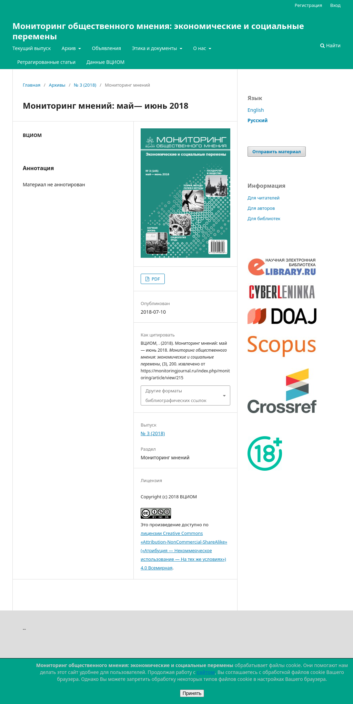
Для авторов (261, 208)
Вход (335, 5)
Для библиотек (264, 218)
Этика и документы (155, 48)
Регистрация (308, 5)
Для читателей (264, 198)
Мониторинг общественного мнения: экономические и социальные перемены (158, 31)
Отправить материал (276, 151)
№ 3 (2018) (85, 85)
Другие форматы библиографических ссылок (175, 395)
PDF (155, 279)
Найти (330, 45)
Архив (69, 48)
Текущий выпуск (31, 48)
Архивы (57, 85)
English (256, 110)
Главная (31, 85)
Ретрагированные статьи (46, 62)
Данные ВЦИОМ (106, 62)
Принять (192, 693)
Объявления (106, 48)
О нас (200, 48)
